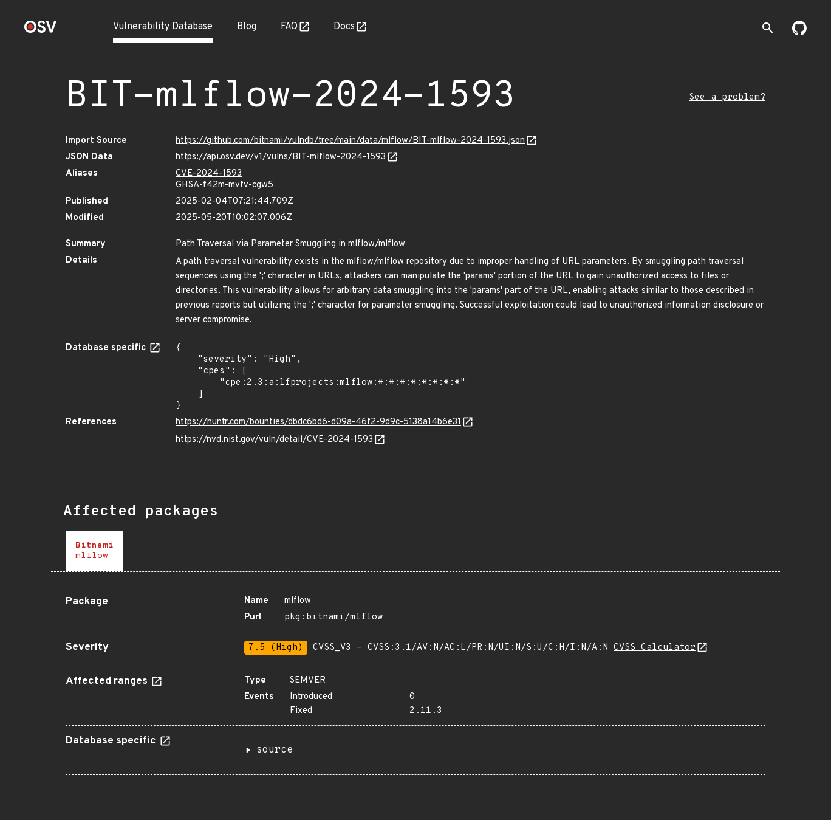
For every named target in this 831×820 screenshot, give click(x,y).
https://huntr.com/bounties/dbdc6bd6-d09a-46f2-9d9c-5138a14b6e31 (318, 422)
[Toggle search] (768, 28)
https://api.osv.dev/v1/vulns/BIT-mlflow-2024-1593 (281, 157)
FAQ (289, 27)
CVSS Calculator (655, 647)
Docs (344, 27)
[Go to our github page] (799, 33)
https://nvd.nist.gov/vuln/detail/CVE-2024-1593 (274, 440)
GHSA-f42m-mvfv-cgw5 (224, 185)
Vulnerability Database (163, 27)
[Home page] (40, 31)
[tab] (94, 551)
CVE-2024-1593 (209, 173)
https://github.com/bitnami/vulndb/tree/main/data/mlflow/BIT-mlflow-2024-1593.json (350, 140)
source (274, 750)
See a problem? (727, 97)
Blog (246, 27)
